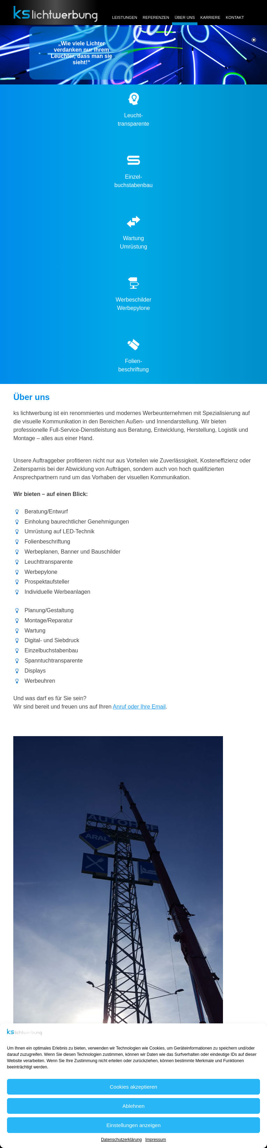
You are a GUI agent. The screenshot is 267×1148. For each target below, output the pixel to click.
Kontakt (235, 17)
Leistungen (124, 17)
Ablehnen (133, 1106)
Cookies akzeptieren (133, 1087)
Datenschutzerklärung (121, 1139)
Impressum (155, 1139)
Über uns (185, 17)
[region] (133, 54)
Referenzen (156, 17)
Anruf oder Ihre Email (139, 707)
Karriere (210, 17)
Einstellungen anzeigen (133, 1125)
